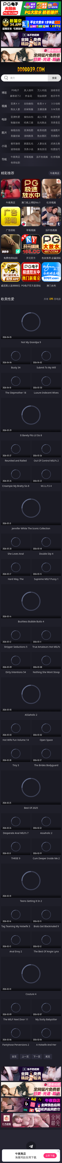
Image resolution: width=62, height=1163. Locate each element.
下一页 (36, 1056)
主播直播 (42, 109)
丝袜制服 (28, 109)
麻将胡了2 (15, 95)
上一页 (25, 1056)
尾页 (47, 1056)
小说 (4, 146)
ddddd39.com (31, 69)
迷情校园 (15, 149)
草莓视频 (28, 156)
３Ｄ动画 (55, 103)
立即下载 (50, 1155)
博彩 (4, 92)
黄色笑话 (42, 149)
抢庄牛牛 (55, 95)
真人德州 (28, 90)
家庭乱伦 (28, 143)
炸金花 (28, 95)
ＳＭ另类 (55, 109)
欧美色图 (42, 130)
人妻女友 (42, 143)
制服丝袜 (15, 122)
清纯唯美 (28, 135)
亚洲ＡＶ (15, 103)
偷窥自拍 (15, 130)
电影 (4, 119)
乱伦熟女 (42, 122)
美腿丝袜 (15, 135)
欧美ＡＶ (42, 103)
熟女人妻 (15, 109)
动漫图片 (55, 130)
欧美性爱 (55, 116)
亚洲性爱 (15, 116)
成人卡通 (42, 116)
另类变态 (55, 122)
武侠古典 (55, 143)
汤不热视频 (42, 156)
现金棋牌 (42, 95)
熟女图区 (42, 135)
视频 (4, 106)
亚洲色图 (28, 130)
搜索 (54, 77)
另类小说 (28, 149)
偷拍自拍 (28, 116)
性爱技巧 (55, 149)
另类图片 (55, 135)
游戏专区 (55, 90)
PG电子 (15, 90)
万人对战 (42, 90)
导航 (4, 159)
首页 (14, 1056)
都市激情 (15, 143)
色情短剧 (15, 162)
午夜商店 (15, 156)
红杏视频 (55, 156)
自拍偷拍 (28, 103)
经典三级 (28, 122)
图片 (4, 132)
